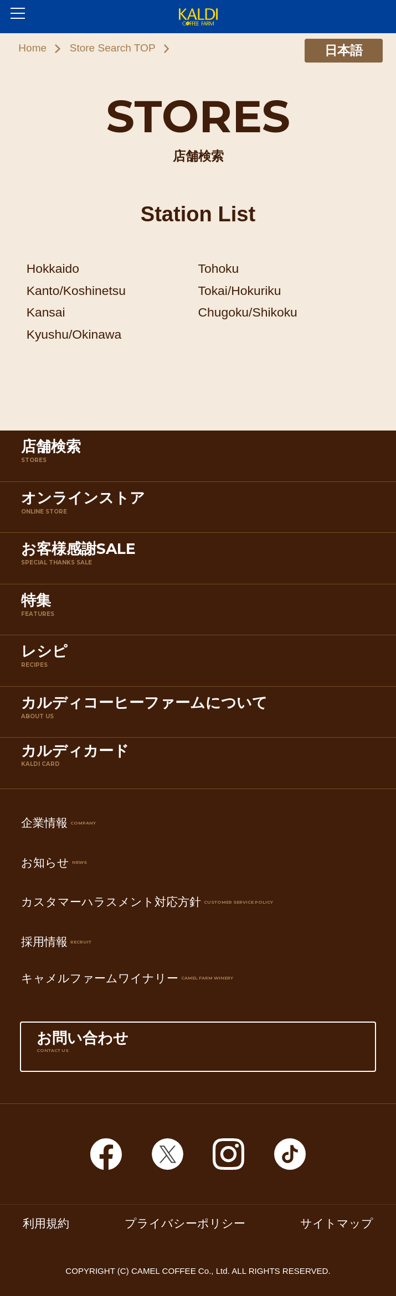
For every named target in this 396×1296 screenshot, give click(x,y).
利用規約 (46, 1223)
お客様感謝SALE (200, 560)
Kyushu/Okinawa (74, 334)
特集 (200, 612)
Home (32, 48)
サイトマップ (336, 1223)
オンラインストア (200, 509)
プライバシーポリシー (185, 1223)
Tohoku (218, 268)
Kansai (46, 312)
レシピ (200, 662)
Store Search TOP (113, 48)
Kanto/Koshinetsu (76, 290)
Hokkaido (53, 268)
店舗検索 (200, 458)
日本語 (344, 50)
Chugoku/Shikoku (247, 312)
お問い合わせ (198, 1049)
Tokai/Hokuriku (239, 290)
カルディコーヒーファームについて (200, 714)
